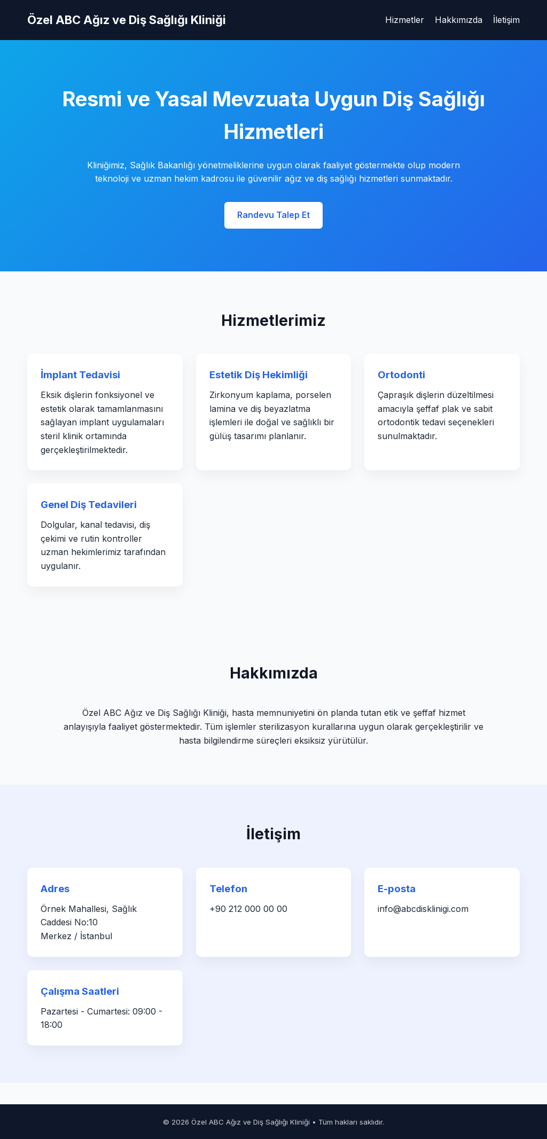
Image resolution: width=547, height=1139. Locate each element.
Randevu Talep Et (273, 214)
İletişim (506, 19)
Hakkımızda (458, 19)
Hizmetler (404, 19)
